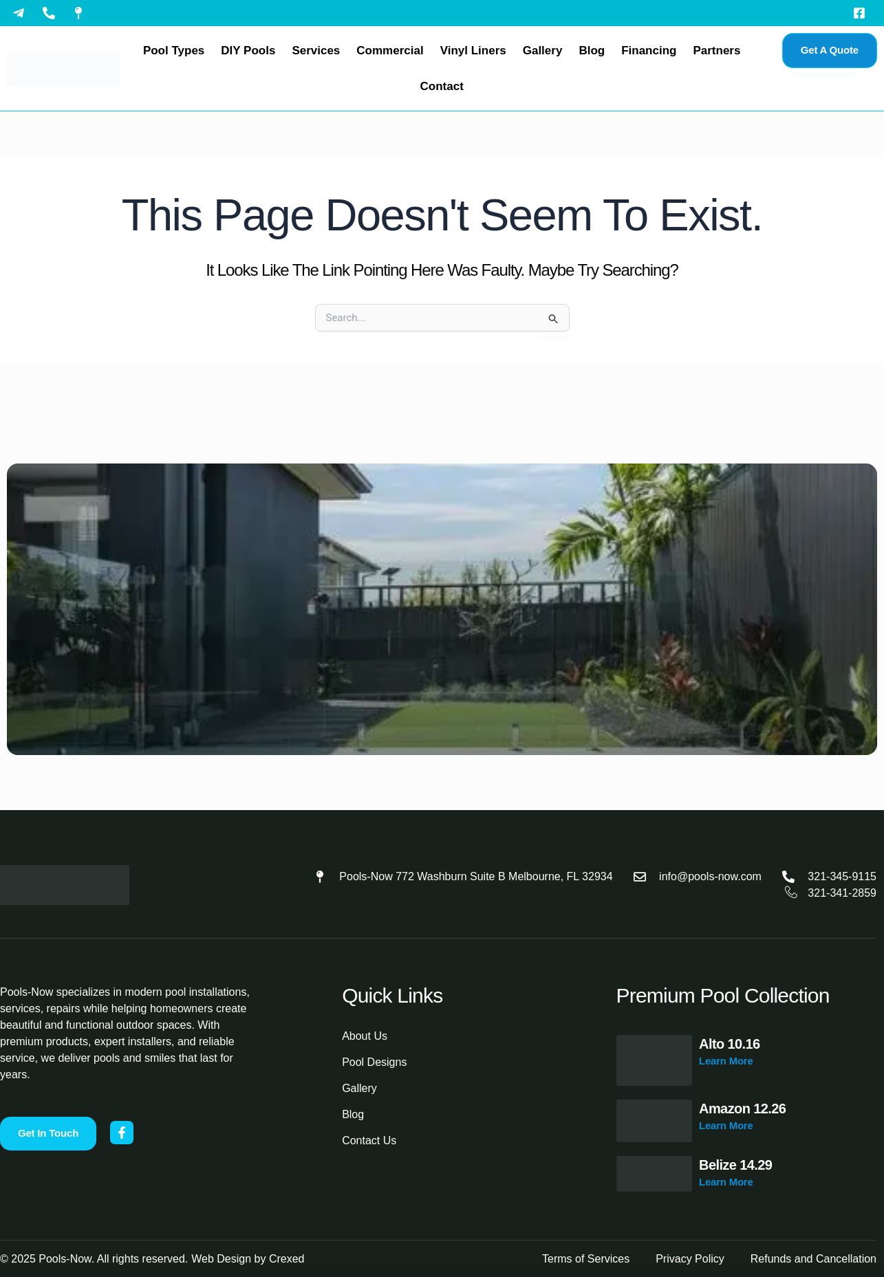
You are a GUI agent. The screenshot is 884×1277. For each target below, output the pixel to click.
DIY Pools (248, 50)
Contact (442, 86)
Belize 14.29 (735, 1164)
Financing (648, 50)
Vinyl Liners (473, 50)
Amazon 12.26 (742, 1108)
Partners (716, 50)
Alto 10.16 (729, 1043)
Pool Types (173, 50)
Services (316, 50)
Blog (592, 50)
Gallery (543, 50)
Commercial (389, 50)
